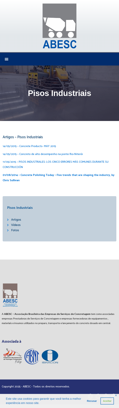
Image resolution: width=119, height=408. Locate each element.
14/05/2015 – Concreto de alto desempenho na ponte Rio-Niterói (43, 154)
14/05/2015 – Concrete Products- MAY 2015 (29, 146)
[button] (6, 59)
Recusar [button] (92, 401)
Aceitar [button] (107, 401)
